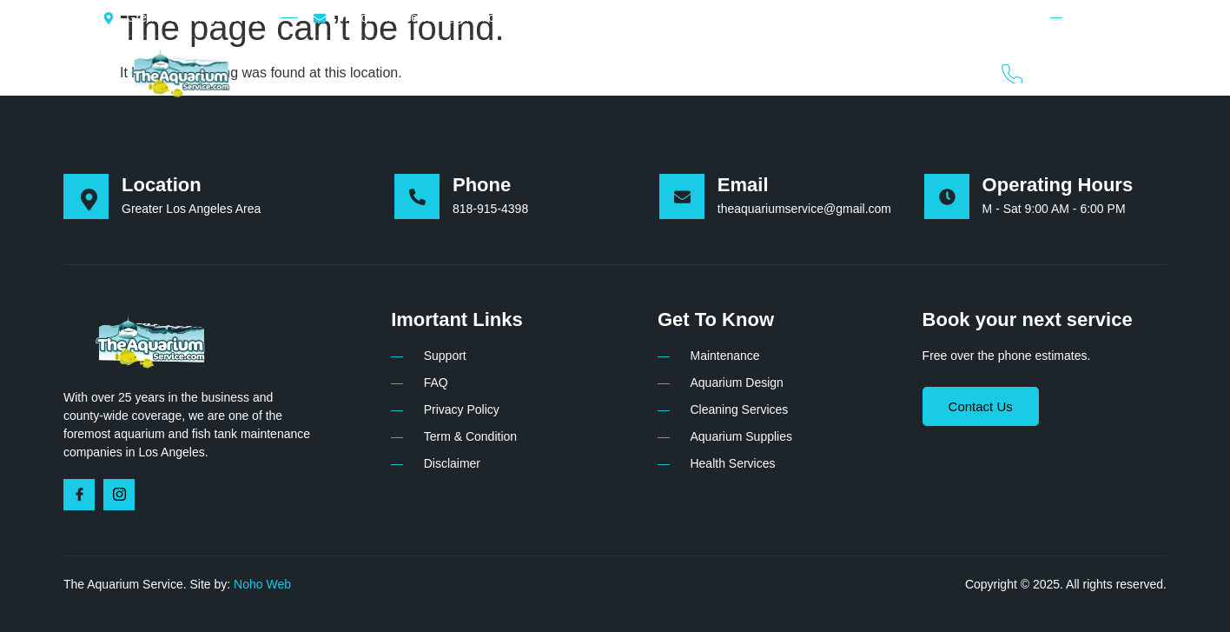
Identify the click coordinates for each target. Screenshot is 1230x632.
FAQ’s (828, 72)
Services (609, 72)
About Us (521, 72)
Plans (684, 72)
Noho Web (262, 584)
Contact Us (913, 72)
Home (443, 72)
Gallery (756, 72)
